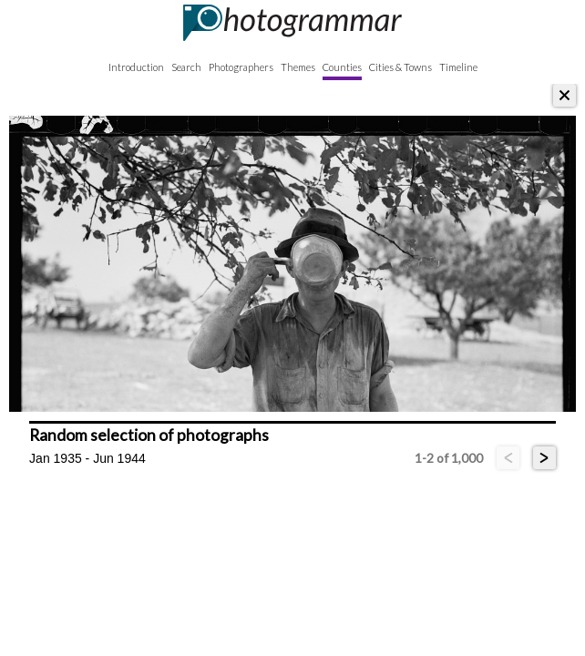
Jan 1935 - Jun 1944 (87, 458)
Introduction (136, 67)
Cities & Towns (400, 67)
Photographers (241, 67)
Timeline (458, 67)
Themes (298, 67)
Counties (342, 67)
